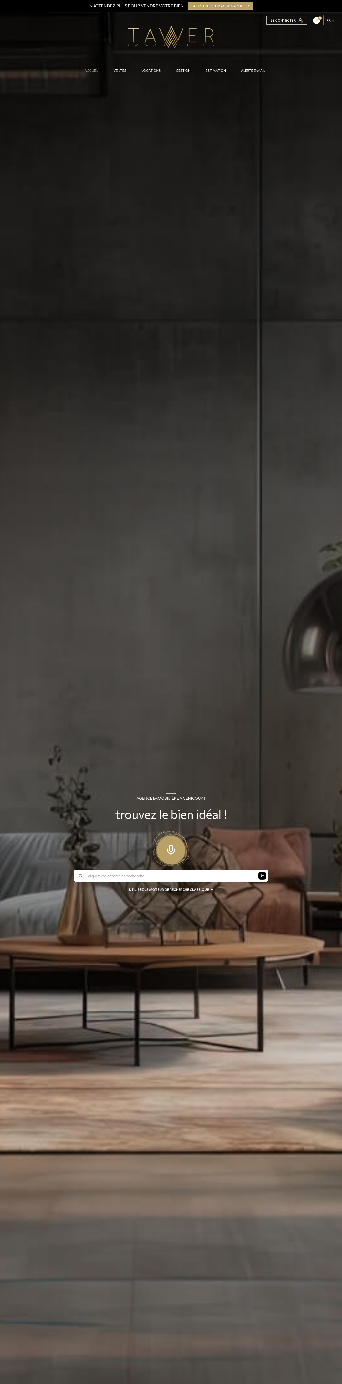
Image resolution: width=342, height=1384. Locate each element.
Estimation (216, 70)
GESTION (183, 70)
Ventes (120, 70)
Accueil (91, 70)
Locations (151, 70)
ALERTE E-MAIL (253, 70)
